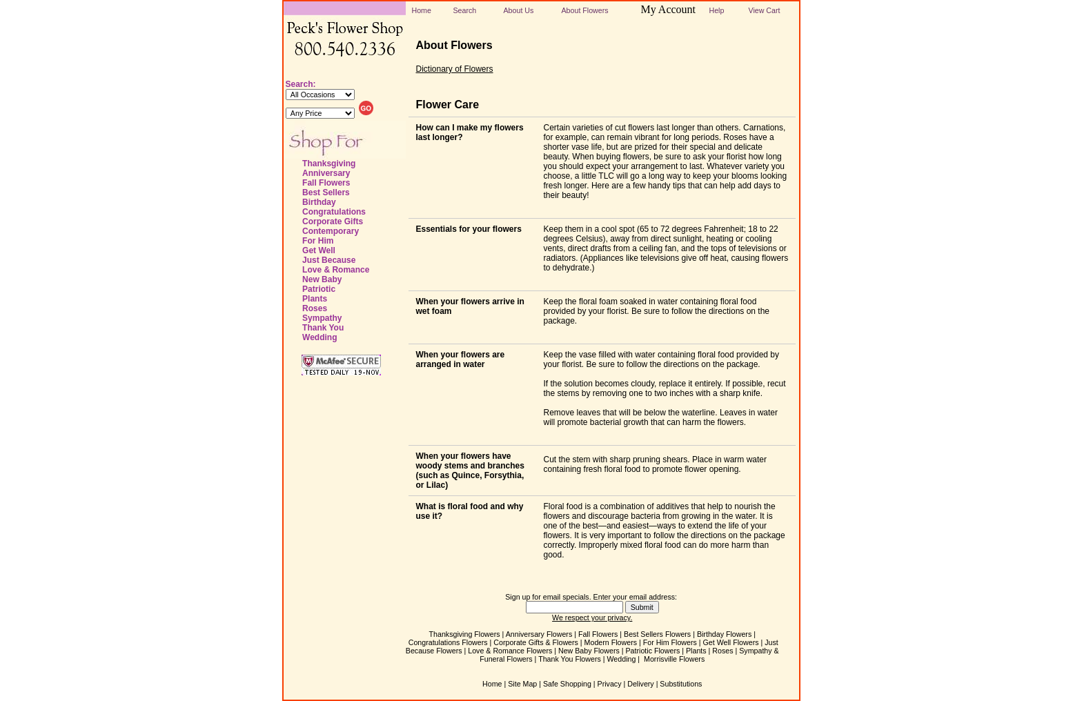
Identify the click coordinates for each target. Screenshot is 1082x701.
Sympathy (322, 318)
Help (717, 10)
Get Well (318, 250)
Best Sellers (326, 192)
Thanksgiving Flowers (464, 634)
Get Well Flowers (731, 642)
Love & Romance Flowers (510, 650)
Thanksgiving (328, 163)
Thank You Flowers (569, 659)
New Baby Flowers (589, 650)
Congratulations (334, 212)
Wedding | (624, 659)
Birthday (319, 202)
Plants (314, 299)
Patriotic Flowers (653, 650)
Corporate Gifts (332, 221)
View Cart (764, 10)
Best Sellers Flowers (657, 634)
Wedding (319, 337)
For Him (317, 241)
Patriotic (318, 289)
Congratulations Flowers (448, 642)
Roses (314, 308)
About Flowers (585, 10)
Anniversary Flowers (539, 634)
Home (421, 10)
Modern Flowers (610, 642)
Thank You (323, 328)
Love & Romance (335, 270)
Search (465, 10)
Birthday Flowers (724, 634)
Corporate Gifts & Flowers (535, 642)
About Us (519, 10)
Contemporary (330, 231)
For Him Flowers (670, 642)
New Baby (322, 279)
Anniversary (326, 173)
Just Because (328, 260)
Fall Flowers (326, 183)
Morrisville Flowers (674, 659)
